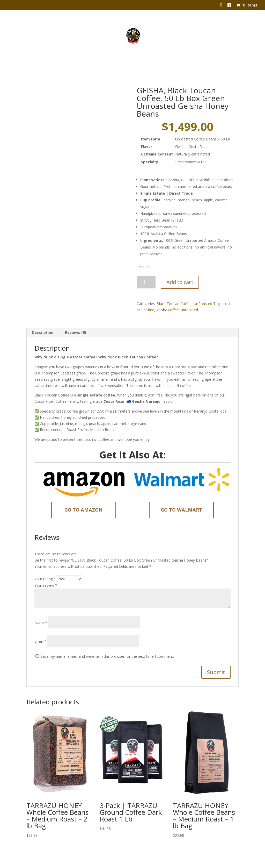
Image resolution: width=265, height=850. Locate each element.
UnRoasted (203, 293)
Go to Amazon (83, 499)
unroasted (189, 299)
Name (41, 612)
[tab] (42, 322)
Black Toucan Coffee (174, 293)
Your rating (45, 568)
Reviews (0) (75, 322)
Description (42, 322)
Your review (45, 574)
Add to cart (179, 271)
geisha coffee (167, 299)
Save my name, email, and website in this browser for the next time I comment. (107, 645)
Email (40, 630)
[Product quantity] (146, 271)
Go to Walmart (181, 499)
